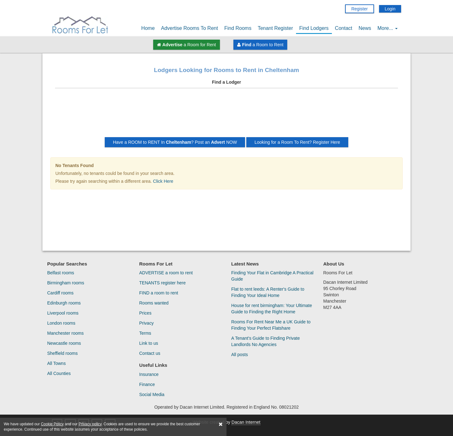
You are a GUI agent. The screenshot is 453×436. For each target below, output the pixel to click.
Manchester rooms (65, 333)
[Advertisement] (226, 115)
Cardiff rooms (60, 292)
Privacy (146, 323)
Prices (145, 313)
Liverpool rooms (63, 313)
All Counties (59, 373)
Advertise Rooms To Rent (189, 28)
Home (148, 28)
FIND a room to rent (158, 292)
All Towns (56, 363)
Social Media (152, 394)
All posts (239, 354)
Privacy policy (90, 424)
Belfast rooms (60, 272)
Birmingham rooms (65, 282)
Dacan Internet (246, 422)
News (365, 28)
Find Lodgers (313, 28)
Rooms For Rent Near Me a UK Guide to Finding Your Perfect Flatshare (270, 325)
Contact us (149, 353)
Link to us (148, 343)
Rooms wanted (154, 302)
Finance (147, 384)
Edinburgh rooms (64, 302)
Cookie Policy (52, 424)
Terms (145, 333)
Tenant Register (275, 28)
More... (388, 28)
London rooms (61, 323)
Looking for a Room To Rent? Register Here (297, 142)
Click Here (163, 181)
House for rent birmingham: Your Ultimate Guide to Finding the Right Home (271, 308)
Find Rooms (237, 28)
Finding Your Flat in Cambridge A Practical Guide (272, 276)
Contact (343, 28)
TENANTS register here (162, 282)
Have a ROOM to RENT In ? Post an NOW (175, 142)
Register (359, 8)
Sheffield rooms (62, 353)
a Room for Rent (186, 44)
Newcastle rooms (64, 343)
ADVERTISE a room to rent (166, 272)
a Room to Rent (260, 44)
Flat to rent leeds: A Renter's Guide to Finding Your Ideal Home (267, 292)
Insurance (149, 374)
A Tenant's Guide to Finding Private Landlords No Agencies (265, 341)
